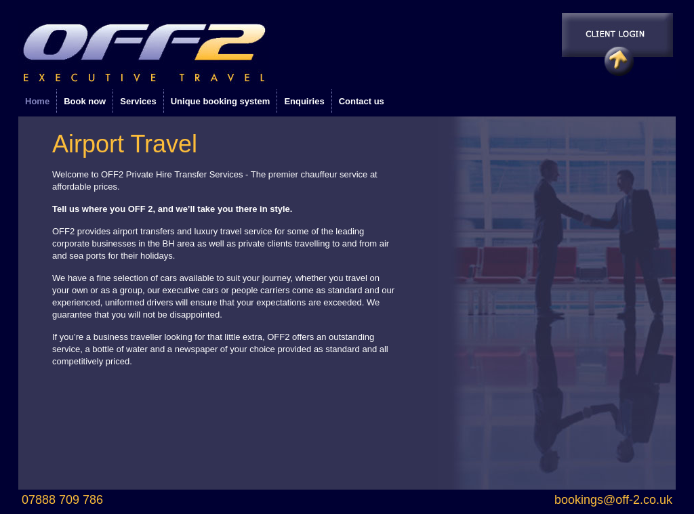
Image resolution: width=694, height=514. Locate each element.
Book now (85, 101)
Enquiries (304, 101)
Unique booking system (220, 101)
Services (138, 101)
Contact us (361, 101)
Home (37, 101)
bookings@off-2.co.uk (613, 500)
